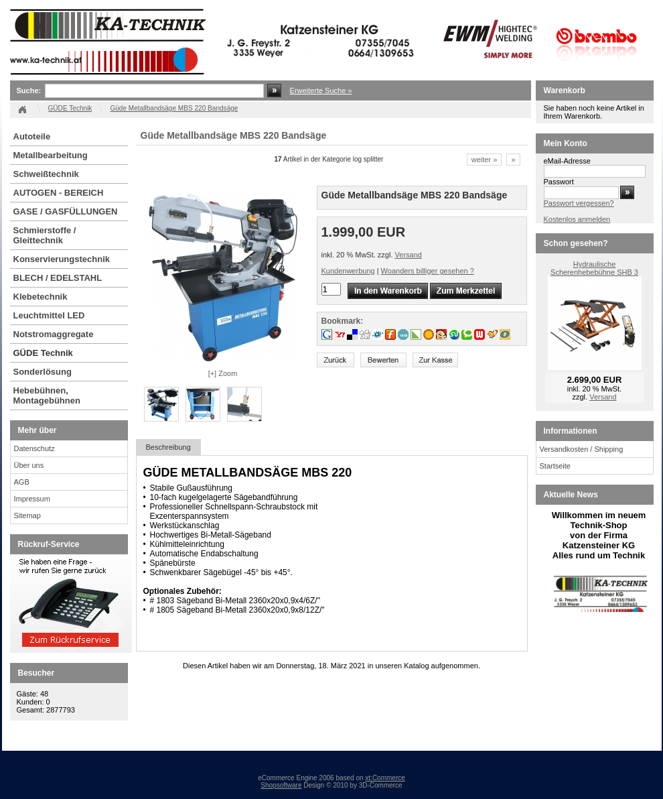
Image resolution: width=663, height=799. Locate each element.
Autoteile (32, 136)
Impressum (32, 499)
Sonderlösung (42, 372)
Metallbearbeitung (50, 155)
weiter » (484, 160)
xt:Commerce (384, 778)
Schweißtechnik (46, 174)
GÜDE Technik (43, 353)
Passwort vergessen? (579, 203)
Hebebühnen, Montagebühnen (46, 395)
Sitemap (27, 515)
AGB (21, 482)
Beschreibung (168, 447)
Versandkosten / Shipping (581, 449)
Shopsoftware (281, 785)
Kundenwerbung (348, 271)
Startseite (555, 466)
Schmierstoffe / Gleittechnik (44, 235)
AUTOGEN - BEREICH (58, 193)
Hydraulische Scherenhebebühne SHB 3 (594, 268)
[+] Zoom (223, 373)
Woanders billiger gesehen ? (427, 271)
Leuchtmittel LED (49, 315)
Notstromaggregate (53, 334)
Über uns (29, 465)
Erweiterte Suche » (321, 90)
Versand (408, 255)
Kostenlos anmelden (577, 219)
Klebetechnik (40, 297)
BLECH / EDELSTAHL (57, 278)
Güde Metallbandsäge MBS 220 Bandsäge (174, 108)
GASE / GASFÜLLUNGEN (65, 211)
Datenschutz (34, 448)
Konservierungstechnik (61, 259)
